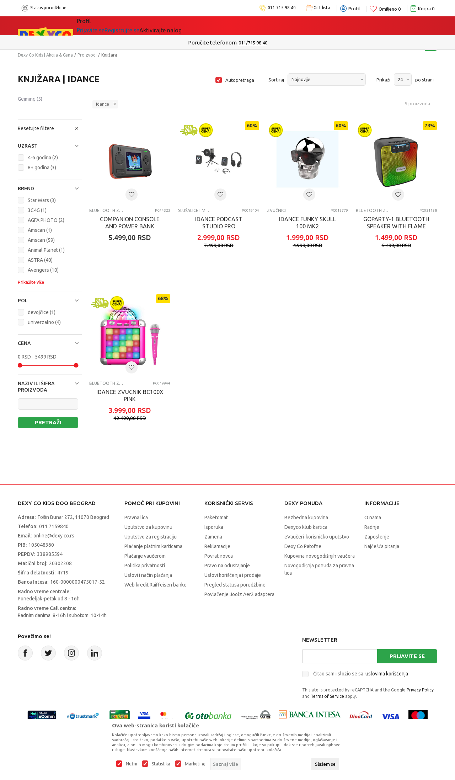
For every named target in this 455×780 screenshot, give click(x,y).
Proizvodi (87, 55)
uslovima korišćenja (386, 673)
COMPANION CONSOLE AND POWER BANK (130, 222)
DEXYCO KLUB (232, 25)
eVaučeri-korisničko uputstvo (316, 537)
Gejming (30, 98)
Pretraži (48, 422)
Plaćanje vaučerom (145, 556)
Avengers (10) (43, 270)
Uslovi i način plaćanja (148, 575)
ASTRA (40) (40, 260)
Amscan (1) (40, 230)
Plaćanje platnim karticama (153, 546)
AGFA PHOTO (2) (46, 220)
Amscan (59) (41, 240)
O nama (372, 517)
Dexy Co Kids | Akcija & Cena (45, 55)
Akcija (138, 25)
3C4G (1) (37, 210)
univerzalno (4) (44, 322)
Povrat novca (218, 556)
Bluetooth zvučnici (106, 210)
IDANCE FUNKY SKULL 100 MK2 (307, 222)
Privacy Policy (420, 690)
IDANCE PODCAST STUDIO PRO (218, 222)
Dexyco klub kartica (305, 527)
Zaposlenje (376, 537)
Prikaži (383, 79)
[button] (50, 146)
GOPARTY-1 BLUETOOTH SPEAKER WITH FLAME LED (396, 226)
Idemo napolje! (179, 25)
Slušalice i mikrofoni (195, 210)
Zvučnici (276, 210)
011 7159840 (54, 526)
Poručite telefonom (212, 42)
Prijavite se (407, 656)
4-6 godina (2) (43, 157)
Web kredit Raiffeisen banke (155, 585)
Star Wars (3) (42, 200)
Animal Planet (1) (46, 250)
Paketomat (216, 517)
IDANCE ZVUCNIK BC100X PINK (129, 395)
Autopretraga (239, 80)
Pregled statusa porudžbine (235, 585)
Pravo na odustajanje (227, 565)
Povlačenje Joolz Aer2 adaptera (239, 594)
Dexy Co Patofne (302, 546)
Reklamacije (217, 546)
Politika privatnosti (144, 565)
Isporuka (213, 527)
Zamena (213, 537)
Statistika (161, 764)
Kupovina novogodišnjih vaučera (319, 556)
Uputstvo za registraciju (150, 537)
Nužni (131, 764)
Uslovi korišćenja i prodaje (232, 575)
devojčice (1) (41, 312)
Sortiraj (276, 79)
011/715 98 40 (253, 42)
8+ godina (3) (42, 167)
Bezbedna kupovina (306, 517)
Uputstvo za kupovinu (148, 527)
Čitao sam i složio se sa (360, 673)
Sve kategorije (101, 25)
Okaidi (273, 25)
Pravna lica (136, 517)
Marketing (195, 764)
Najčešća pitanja (381, 546)
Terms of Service (327, 696)
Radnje (371, 527)
